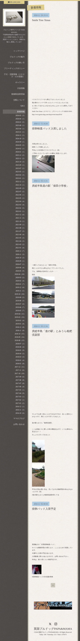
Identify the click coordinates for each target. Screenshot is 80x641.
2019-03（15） (20, 317)
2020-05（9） (20, 271)
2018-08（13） (20, 340)
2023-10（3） (20, 162)
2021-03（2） (20, 244)
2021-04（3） (20, 241)
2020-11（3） (20, 254)
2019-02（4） (20, 320)
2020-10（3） (20, 258)
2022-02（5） (20, 208)
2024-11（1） (20, 135)
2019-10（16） (20, 294)
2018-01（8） (20, 364)
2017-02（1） (20, 400)
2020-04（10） (20, 274)
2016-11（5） (20, 410)
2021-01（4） (20, 248)
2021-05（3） (20, 238)
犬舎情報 (21, 88)
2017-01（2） (20, 403)
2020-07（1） (20, 264)
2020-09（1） (20, 261)
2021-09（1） (20, 225)
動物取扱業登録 (18, 94)
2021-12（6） (20, 215)
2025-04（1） (20, 129)
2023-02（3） (20, 175)
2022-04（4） (20, 201)
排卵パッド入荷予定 (44, 508)
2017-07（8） (20, 383)
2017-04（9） (20, 393)
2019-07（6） (20, 304)
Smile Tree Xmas (41, 20)
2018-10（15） (20, 334)
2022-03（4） (20, 205)
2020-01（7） (20, 284)
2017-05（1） (20, 390)
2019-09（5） (20, 297)
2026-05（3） (20, 115)
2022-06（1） (20, 195)
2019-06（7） (20, 307)
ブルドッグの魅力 (17, 57)
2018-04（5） (20, 354)
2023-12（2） (20, 155)
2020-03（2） (20, 277)
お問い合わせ (19, 424)
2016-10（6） (20, 413)
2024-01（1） (20, 152)
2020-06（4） (20, 268)
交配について (19, 100)
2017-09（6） (20, 377)
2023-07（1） (20, 168)
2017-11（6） (20, 370)
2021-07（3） (20, 231)
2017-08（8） (20, 380)
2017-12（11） (20, 367)
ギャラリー (20, 82)
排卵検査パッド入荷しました (49, 128)
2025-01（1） (20, 132)
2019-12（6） (20, 287)
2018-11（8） (20, 330)
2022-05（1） (20, 198)
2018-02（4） (20, 360)
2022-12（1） (20, 181)
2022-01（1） (20, 211)
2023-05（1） (20, 172)
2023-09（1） (20, 165)
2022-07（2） (20, 191)
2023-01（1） (20, 178)
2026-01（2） (20, 122)
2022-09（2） (20, 188)
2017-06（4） (20, 387)
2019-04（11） (20, 314)
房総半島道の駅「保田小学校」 (50, 185)
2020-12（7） (20, 251)
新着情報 (21, 112)
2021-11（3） (20, 218)
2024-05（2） (20, 145)
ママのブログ (19, 418)
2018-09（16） (20, 337)
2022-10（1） (20, 185)
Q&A (23, 106)
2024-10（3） (20, 139)
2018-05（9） (20, 350)
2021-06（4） (20, 234)
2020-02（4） (20, 281)
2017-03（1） (20, 397)
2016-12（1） (20, 407)
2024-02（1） (20, 149)
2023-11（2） (20, 158)
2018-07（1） (20, 344)
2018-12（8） (20, 327)
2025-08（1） (20, 125)
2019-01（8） (20, 324)
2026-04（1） (20, 119)
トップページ (19, 51)
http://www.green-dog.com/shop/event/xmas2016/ (47, 114)
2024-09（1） (20, 142)
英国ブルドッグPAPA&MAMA (53, 628)
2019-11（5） (20, 291)
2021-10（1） (20, 221)
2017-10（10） (20, 373)
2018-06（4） (20, 347)
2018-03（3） (20, 357)
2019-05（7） (20, 311)
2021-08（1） (20, 228)
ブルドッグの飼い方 (16, 63)
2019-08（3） (20, 301)
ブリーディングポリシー (14, 68)
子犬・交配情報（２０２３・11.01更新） (14, 75)
